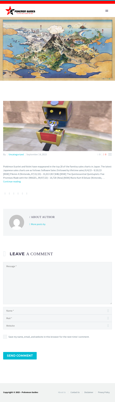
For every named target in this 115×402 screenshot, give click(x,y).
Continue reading (12, 181)
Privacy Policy (104, 392)
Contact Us (75, 392)
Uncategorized (16, 154)
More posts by (38, 224)
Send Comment (20, 355)
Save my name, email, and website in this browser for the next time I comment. (49, 336)
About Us (62, 392)
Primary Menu (106, 11)
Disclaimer (88, 392)
